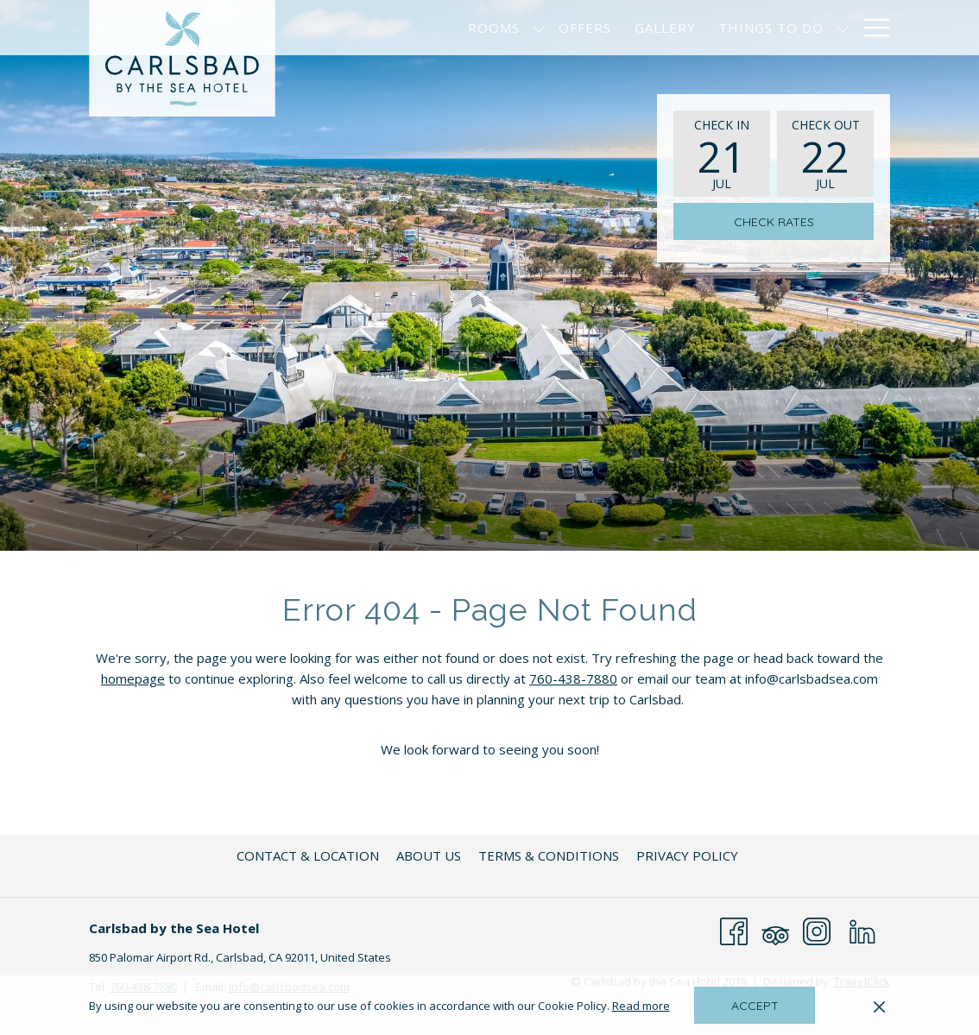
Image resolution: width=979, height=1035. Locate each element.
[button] (721, 153)
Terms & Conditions (548, 855)
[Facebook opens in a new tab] (734, 929)
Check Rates (774, 222)
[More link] (870, 27)
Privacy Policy (687, 855)
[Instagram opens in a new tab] (817, 929)
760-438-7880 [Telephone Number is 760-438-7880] (573, 678)
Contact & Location (308, 855)
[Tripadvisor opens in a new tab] (775, 929)
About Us (428, 855)
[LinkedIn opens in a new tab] (862, 929)
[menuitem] (494, 27)
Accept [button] (755, 1005)
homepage (133, 678)
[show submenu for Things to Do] (843, 27)
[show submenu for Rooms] (539, 27)
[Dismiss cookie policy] (879, 1005)
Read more (642, 1006)
